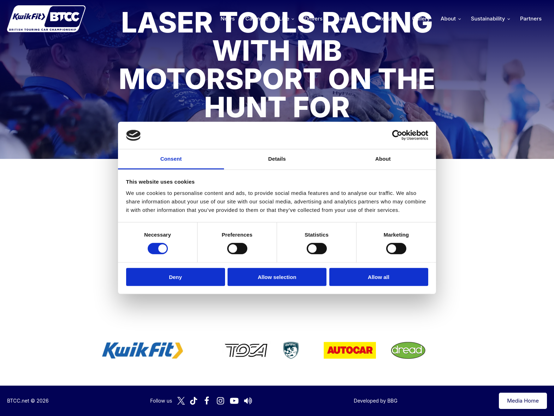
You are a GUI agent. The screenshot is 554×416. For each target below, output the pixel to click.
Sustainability (488, 18)
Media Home (523, 400)
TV (364, 18)
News (227, 18)
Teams (341, 18)
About (448, 18)
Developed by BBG (375, 401)
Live (284, 18)
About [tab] (383, 159)
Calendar (257, 18)
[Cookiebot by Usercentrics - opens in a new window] (397, 135)
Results (387, 18)
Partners (531, 18)
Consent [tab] (171, 159)
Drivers (313, 18)
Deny (175, 277)
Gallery (421, 18)
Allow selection (277, 277)
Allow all (378, 277)
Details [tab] (277, 159)
